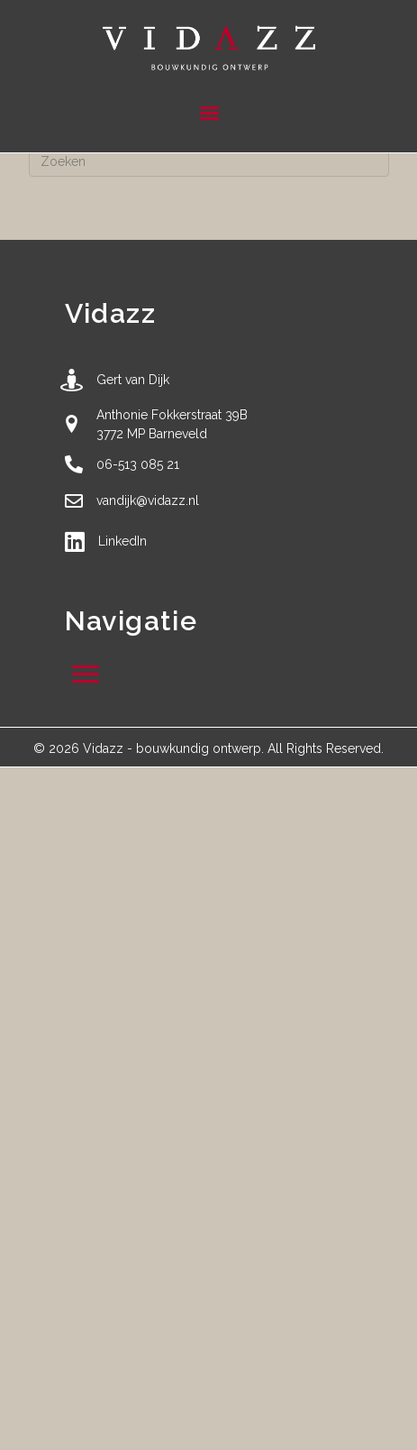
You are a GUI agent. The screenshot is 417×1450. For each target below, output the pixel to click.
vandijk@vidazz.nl (147, 500)
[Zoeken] (209, 161)
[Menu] (209, 113)
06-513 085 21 (137, 464)
